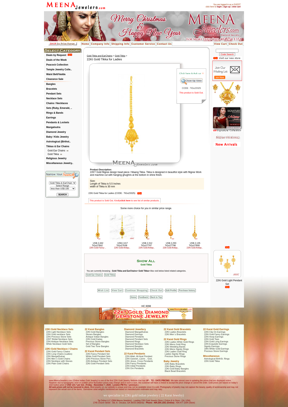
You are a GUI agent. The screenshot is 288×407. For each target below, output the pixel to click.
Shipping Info (120, 44)
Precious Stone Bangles (97, 341)
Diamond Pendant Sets (136, 339)
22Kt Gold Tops (211, 339)
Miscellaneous (211, 356)
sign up (226, 7)
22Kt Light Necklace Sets (58, 332)
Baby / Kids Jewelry (57, 136)
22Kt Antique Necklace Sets (59, 341)
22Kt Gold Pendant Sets (97, 363)
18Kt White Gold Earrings (216, 348)
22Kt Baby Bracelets (175, 364)
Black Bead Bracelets (175, 371)
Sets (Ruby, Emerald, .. (59, 108)
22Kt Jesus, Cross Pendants (139, 361)
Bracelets (51, 88)
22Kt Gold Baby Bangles (177, 368)
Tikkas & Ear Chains (57, 146)
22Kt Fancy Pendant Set (98, 354)
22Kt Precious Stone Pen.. (99, 358)
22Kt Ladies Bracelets (175, 332)
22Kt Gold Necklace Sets (59, 329)
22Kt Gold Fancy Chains (58, 351)
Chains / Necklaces (57, 103)
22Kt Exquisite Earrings (215, 344)
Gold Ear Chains (57, 150)
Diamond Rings (132, 341)
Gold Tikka (54, 154)
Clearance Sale (54, 79)
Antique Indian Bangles (97, 337)
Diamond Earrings (134, 334)
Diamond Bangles (134, 346)
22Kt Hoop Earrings (213, 337)
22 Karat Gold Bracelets (177, 329)
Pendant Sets (53, 93)
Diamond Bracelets (134, 348)
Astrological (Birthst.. (58, 141)
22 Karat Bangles (94, 329)
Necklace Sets (54, 98)
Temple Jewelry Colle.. (59, 69)
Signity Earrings (212, 346)
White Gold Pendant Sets (98, 356)
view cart (236, 7)
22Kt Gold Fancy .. (97, 248)
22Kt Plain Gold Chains (57, 363)
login (219, 7)
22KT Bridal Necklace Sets (59, 339)
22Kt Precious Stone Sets (58, 337)
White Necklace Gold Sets (59, 344)
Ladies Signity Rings (175, 354)
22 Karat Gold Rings (175, 339)
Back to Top (156, 297)
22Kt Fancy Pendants (135, 363)
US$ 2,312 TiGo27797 (146, 244)
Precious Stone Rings (175, 356)
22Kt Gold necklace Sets (58, 334)
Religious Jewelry (56, 158)
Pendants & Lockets (57, 122)
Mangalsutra (53, 127)
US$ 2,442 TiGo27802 (97, 244)
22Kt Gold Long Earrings (216, 341)
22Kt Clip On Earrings (214, 332)
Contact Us (164, 44)
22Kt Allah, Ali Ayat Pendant (138, 356)
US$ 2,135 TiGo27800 (194, 244)
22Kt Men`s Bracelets (175, 334)
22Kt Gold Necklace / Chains (61, 348)
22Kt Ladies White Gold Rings (179, 342)
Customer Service (143, 44)
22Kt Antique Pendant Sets (99, 361)
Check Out (236, 44)
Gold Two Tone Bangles (97, 346)
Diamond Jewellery (135, 329)
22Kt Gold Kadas (94, 339)
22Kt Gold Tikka (212, 361)
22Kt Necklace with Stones (59, 361)
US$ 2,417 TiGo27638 (122, 244)
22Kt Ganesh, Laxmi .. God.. (139, 358)
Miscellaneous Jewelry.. (59, 163)
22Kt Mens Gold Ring (175, 344)
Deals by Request (56, 55)
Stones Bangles (93, 334)
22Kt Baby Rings (173, 366)
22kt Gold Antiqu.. (171, 248)
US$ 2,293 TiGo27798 (170, 244)
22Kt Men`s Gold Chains (58, 358)
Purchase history (187, 290)
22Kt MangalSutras (55, 356)
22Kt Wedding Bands (175, 346)
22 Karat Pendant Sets (97, 351)
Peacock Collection (57, 64)
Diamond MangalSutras (136, 332)
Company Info (100, 44)
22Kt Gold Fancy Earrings (216, 334)
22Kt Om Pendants (134, 368)
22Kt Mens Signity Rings (177, 349)
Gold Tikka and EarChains (99, 56)
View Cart (220, 44)
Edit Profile (171, 290)
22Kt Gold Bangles (95, 332)
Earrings (51, 117)
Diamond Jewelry (56, 132)
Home (85, 44)
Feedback (143, 297)
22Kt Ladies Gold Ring (176, 351)
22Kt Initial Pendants (135, 366)
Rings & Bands (54, 112)
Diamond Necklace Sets (137, 344)
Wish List (103, 290)
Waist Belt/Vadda (55, 74)
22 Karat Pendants (134, 353)
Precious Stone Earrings (216, 351)
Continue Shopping (136, 290)
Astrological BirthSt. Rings (217, 358)
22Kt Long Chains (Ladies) (59, 354)
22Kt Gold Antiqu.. (122, 248)
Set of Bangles (93, 344)
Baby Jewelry (171, 361)
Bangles (51, 84)
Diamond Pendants (134, 337)
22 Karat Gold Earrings (216, 329)
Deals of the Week (56, 60)
